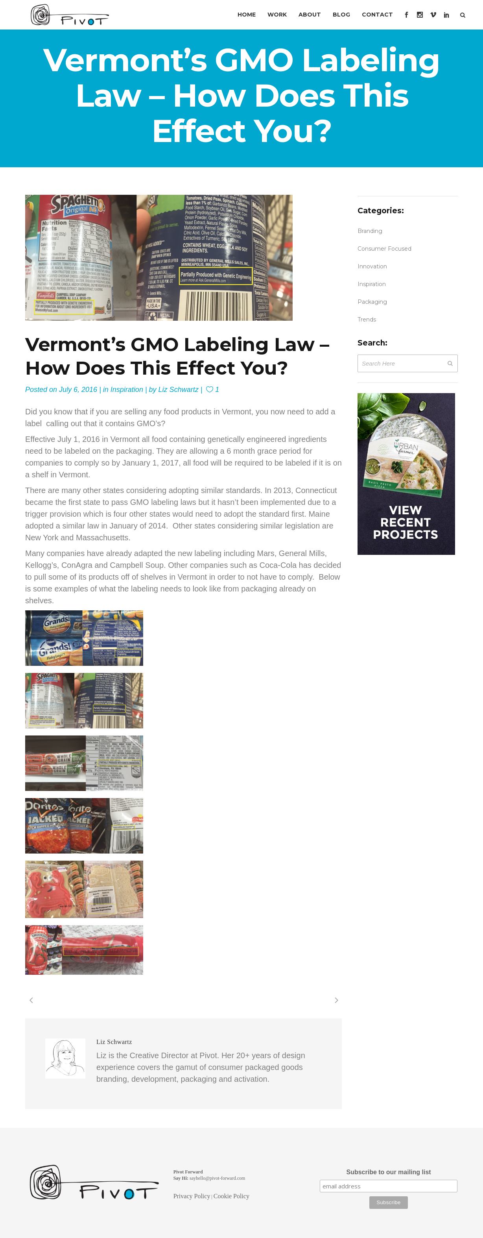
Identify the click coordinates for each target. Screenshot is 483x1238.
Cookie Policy (231, 1196)
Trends (367, 319)
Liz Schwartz (179, 390)
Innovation (372, 266)
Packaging (372, 301)
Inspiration (127, 390)
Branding (370, 231)
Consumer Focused (384, 248)
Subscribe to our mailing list (388, 1172)
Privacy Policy (191, 1196)
